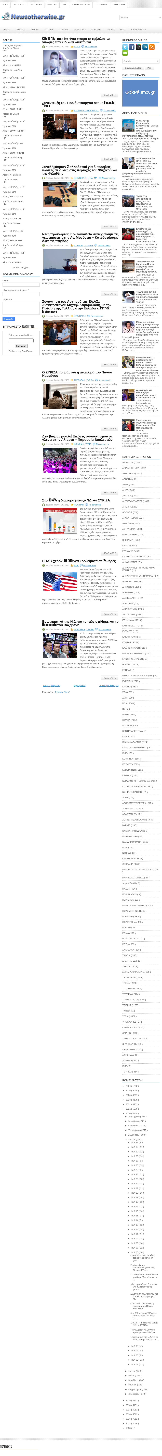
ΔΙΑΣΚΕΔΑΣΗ (19, 5)
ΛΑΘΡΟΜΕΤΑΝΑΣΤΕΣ (133, 803)
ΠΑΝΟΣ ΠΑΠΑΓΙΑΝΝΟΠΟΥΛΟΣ (138, 869)
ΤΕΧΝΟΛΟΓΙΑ (129, 977)
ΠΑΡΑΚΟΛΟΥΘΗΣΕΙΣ (133, 877)
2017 (128, 1409)
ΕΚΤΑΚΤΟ (127, 631)
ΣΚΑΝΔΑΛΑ (79, 380)
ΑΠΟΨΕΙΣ (127, 512)
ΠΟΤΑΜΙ (126, 927)
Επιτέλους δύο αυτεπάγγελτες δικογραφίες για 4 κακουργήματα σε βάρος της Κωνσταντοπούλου (146, 235)
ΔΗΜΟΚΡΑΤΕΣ (130, 562)
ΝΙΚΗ (125, 847)
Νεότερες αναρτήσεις (51, 686)
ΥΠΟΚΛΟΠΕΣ (129, 1022)
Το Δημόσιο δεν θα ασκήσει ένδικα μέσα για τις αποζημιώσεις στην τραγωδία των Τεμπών (147, 297)
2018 (128, 1405)
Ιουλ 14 (135, 1220)
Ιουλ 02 (135, 1360)
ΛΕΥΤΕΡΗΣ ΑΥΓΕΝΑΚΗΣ (135, 819)
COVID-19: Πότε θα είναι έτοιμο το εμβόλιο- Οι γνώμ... (142, 1258)
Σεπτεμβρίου (134, 1130)
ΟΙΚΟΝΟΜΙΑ (129, 858)
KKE (124, 1066)
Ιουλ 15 (135, 1215)
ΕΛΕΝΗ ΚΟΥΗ (129, 637)
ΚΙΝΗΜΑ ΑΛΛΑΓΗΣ (132, 742)
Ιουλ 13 (135, 1225)
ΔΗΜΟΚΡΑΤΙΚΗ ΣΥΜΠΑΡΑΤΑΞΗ (138, 576)
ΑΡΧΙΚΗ (6, 29)
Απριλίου (133, 1380)
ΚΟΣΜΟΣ (49, 29)
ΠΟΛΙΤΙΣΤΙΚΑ (101, 5)
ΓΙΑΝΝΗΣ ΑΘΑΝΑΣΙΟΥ (133, 556)
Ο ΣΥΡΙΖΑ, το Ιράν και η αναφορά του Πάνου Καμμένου (77, 373)
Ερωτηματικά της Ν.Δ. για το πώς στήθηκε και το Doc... (144, 1338)
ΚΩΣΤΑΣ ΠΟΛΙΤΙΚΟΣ (133, 792)
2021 (128, 1109)
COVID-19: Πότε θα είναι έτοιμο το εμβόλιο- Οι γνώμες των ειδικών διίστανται (76, 40)
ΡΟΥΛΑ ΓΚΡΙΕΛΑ (131, 938)
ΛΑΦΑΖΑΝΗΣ (129, 814)
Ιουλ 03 (135, 1355)
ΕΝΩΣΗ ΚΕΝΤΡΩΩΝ (132, 659)
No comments (91, 47)
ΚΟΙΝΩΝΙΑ (63, 29)
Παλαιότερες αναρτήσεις (109, 686)
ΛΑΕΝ (125, 797)
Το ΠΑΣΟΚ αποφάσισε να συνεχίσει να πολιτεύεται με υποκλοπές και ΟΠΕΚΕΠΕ (144, 202)
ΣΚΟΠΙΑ (126, 955)
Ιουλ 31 (135, 1142)
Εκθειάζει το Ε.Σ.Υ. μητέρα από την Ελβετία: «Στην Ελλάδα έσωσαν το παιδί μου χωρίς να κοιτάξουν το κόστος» (147, 363)
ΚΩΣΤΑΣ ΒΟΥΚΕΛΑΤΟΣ (134, 786)
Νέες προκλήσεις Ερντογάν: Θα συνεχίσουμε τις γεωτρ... (143, 1287)
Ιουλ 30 (135, 1147)
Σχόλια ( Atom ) (62, 692)
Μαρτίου (132, 1384)
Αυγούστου (134, 1135)
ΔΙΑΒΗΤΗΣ (128, 592)
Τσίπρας (126, 1010)
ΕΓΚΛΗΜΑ (96, 29)
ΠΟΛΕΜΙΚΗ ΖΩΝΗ (131, 911)
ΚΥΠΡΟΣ (127, 775)
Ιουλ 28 (135, 1156)
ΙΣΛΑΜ (126, 714)
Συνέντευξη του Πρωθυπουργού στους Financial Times (78, 104)
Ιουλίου (132, 1139)
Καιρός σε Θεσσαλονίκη (14, 92)
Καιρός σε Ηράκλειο (12, 70)
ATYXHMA (127, 1055)
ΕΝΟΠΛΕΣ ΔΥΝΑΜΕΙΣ (133, 653)
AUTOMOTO (36, 5)
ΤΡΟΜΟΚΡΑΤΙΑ (130, 999)
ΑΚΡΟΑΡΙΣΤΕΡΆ (131, 468)
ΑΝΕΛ (125, 490)
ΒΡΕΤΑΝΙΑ (127, 540)
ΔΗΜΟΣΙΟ (127, 587)
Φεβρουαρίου (135, 1389)
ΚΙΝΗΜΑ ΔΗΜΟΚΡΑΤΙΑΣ (134, 747)
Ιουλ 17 (135, 1206)
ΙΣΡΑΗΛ (126, 720)
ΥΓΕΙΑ (123, 29)
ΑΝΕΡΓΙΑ (127, 495)
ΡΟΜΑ (125, 933)
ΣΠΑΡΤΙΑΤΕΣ (129, 961)
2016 (128, 1414)
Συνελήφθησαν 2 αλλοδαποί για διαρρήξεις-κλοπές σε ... (144, 1277)
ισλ (124, 709)
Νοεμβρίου (134, 1121)
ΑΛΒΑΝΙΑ (127, 479)
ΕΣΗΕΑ (126, 670)
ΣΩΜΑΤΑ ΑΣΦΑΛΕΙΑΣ (81, 5)
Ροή (149, 68)
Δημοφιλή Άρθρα (133, 68)
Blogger (24, 267)
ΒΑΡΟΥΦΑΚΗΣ (130, 534)
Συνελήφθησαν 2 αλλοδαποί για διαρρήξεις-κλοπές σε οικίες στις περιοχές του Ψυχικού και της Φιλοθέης (79, 170)
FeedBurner (27, 351)
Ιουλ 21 (135, 1188)
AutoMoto (127, 1060)
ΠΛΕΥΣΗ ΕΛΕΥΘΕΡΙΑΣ (134, 905)
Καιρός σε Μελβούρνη (13, 245)
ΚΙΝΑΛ (125, 736)
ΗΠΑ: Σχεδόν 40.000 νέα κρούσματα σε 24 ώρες (79, 560)
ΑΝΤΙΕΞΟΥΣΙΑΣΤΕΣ (132, 501)
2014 (128, 1423)
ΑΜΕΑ (5, 5)
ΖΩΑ (64, 5)
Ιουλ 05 (135, 1346)
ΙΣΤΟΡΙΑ (126, 725)
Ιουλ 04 (135, 1350)
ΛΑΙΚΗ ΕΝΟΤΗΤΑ (131, 808)
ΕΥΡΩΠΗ (35, 29)
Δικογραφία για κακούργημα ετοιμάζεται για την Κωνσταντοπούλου (146, 394)
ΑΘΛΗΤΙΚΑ (52, 5)
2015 (128, 1419)
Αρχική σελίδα (80, 686)
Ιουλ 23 (135, 1179)
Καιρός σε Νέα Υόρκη (13, 201)
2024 (128, 1095)
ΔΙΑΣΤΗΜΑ (128, 603)
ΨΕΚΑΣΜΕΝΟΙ (130, 1049)
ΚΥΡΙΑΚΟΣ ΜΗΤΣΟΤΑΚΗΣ (86, 111)
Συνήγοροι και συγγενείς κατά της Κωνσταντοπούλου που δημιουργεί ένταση (146, 425)
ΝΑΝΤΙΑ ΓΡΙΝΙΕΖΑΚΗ (133, 831)
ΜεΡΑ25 (126, 825)
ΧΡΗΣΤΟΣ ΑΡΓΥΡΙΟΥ (133, 1038)
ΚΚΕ (124, 753)
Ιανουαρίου (134, 1394)
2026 (128, 1086)
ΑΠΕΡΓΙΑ (127, 506)
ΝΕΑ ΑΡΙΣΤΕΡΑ (130, 836)
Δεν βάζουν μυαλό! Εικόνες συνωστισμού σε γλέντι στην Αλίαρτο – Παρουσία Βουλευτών (77, 437)
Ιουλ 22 (135, 1183)
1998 (128, 1428)
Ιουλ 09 (135, 1238)
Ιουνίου (132, 1371)
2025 (128, 1090)
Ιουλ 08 (135, 1243)
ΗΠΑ (76, 565)
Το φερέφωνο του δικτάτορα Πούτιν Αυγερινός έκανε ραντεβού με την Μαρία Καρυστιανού (146, 266)
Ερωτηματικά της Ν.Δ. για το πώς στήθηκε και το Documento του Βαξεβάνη (80, 623)
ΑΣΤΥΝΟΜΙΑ (80, 178)
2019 (128, 1400)
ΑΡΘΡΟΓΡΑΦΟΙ (138, 29)
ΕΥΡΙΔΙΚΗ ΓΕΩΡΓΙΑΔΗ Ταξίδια (137, 675)
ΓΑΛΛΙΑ (126, 545)
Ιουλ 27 (135, 1160)
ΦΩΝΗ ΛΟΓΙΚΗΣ (130, 1027)
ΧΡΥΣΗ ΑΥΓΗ (129, 1044)
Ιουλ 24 (135, 1174)
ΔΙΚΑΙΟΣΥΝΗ (80, 29)
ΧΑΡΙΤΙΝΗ (127, 1033)
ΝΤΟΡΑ (126, 853)
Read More (109, 95)
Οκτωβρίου (134, 1125)
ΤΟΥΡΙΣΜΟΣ (129, 988)
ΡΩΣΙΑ (125, 944)
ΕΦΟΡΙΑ (126, 686)
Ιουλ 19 (135, 1197)
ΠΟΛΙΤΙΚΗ (20, 29)
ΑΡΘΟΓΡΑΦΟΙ (129, 518)
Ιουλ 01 (135, 1364)
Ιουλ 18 (135, 1202)
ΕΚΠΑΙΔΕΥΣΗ (119, 5)
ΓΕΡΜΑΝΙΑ (128, 551)
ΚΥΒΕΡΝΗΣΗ (129, 770)
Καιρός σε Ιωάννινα (12, 135)
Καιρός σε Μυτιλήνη (12, 157)
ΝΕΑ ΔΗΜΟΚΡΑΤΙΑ (132, 842)
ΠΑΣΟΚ (126, 889)
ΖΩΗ (125, 698)
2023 (128, 1100)
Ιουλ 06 (135, 1252)
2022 (128, 1104)
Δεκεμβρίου (134, 1116)
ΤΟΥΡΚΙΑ (127, 994)
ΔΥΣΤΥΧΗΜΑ (129, 614)
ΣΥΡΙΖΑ (90, 380)
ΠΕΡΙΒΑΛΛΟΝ (129, 894)
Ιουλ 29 (135, 1151)
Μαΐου (131, 1375)
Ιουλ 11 (135, 1234)
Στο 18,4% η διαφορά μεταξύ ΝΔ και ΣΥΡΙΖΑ (76, 500)
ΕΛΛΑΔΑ (110, 29)
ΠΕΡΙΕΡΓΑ (127, 900)
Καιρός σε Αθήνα (11, 48)
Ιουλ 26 (135, 1165)
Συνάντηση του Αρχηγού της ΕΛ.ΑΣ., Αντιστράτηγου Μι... (144, 1296)
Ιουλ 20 (135, 1193)
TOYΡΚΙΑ (88, 245)
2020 (128, 1113)
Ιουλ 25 (135, 1170)
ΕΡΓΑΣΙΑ (127, 664)
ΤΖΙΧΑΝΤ (127, 983)
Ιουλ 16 (135, 1211)
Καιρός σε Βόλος (11, 114)
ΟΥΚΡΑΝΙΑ (128, 864)
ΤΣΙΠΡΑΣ (127, 1005)
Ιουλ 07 (135, 1248)
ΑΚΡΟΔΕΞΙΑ (128, 473)
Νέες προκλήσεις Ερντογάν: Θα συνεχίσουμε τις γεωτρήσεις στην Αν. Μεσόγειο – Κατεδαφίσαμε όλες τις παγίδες (80, 237)
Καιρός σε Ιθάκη (10, 179)
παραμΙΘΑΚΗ (129, 883)
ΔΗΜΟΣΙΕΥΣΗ (129, 581)
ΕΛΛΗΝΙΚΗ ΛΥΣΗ (131, 648)
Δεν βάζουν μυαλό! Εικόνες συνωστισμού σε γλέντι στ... (143, 1315)
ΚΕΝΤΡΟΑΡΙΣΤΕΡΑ (132, 731)
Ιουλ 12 (135, 1229)
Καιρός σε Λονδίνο (11, 223)
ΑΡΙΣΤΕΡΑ (127, 523)
